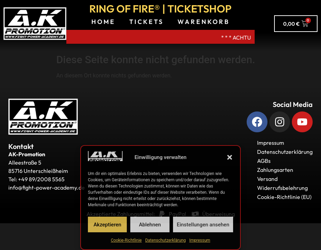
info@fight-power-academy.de (46, 187)
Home (103, 22)
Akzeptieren (107, 225)
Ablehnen (150, 225)
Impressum (199, 240)
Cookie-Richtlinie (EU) (284, 196)
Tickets (146, 22)
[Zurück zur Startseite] (43, 117)
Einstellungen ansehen (203, 225)
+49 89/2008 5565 (41, 179)
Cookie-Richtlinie (126, 240)
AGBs (264, 160)
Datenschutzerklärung (165, 240)
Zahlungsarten (275, 169)
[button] (229, 157)
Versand (267, 178)
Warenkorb (204, 22)
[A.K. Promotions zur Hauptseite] (34, 23)
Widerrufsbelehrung (282, 187)
